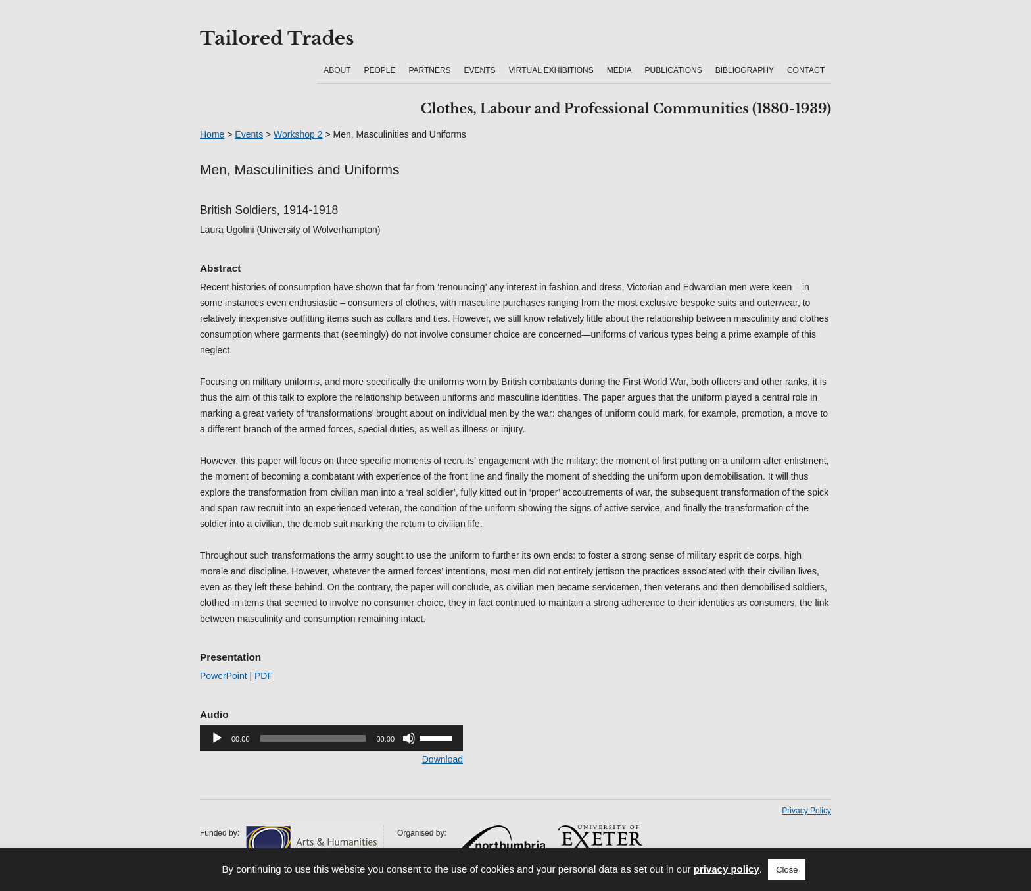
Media (619, 70)
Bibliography (744, 70)
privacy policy (726, 869)
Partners (429, 70)
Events (480, 70)
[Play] (217, 738)
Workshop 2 (298, 134)
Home (212, 134)
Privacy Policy (806, 810)
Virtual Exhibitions (550, 70)
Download (442, 759)
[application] (331, 738)
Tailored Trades (277, 39)
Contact (806, 70)
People (379, 70)
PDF (263, 676)
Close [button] (787, 870)
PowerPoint (223, 676)
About (337, 70)
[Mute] (409, 738)
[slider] (313, 738)
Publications (673, 70)
